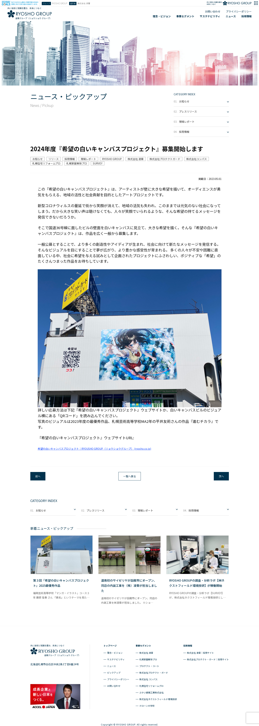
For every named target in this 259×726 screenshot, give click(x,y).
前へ (37, 476)
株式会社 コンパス (148, 677)
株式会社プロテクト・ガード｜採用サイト (208, 657)
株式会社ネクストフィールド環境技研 (158, 697)
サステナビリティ (210, 16)
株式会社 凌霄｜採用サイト (200, 651)
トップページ (110, 644)
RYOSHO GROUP (112, 159)
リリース (54, 159)
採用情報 (246, 16)
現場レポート (184, 121)
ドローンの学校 (147, 704)
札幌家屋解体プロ (76, 163)
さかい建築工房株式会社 (151, 691)
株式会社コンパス (196, 159)
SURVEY (97, 163)
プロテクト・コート (149, 664)
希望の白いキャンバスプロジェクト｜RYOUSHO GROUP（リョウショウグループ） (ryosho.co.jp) (94, 448)
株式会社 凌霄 (136, 159)
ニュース (231, 16)
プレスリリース (185, 111)
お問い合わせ (212, 11)
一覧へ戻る (129, 476)
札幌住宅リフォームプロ (46, 163)
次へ (221, 476)
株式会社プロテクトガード (164, 159)
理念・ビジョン (162, 16)
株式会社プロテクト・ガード (153, 671)
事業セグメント (185, 16)
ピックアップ (113, 671)
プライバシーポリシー (239, 11)
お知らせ (181, 101)
